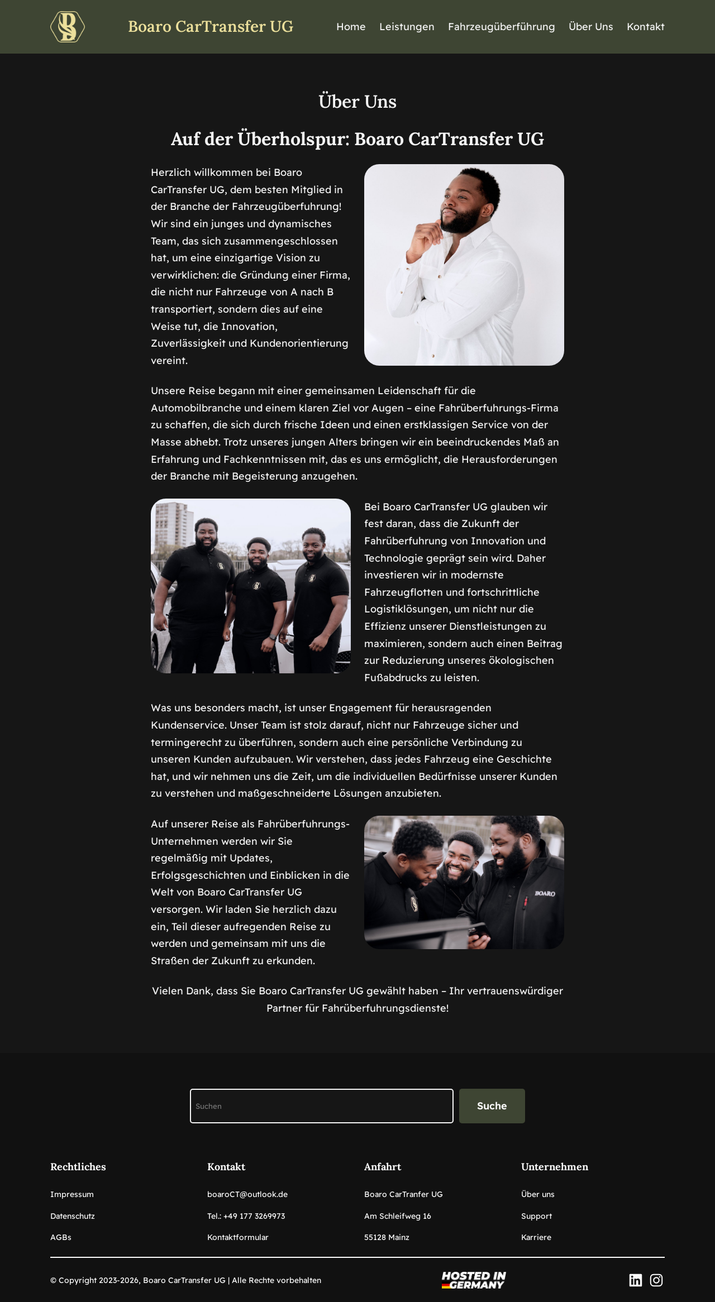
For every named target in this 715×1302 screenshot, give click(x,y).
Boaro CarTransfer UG (210, 26)
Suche (492, 1105)
